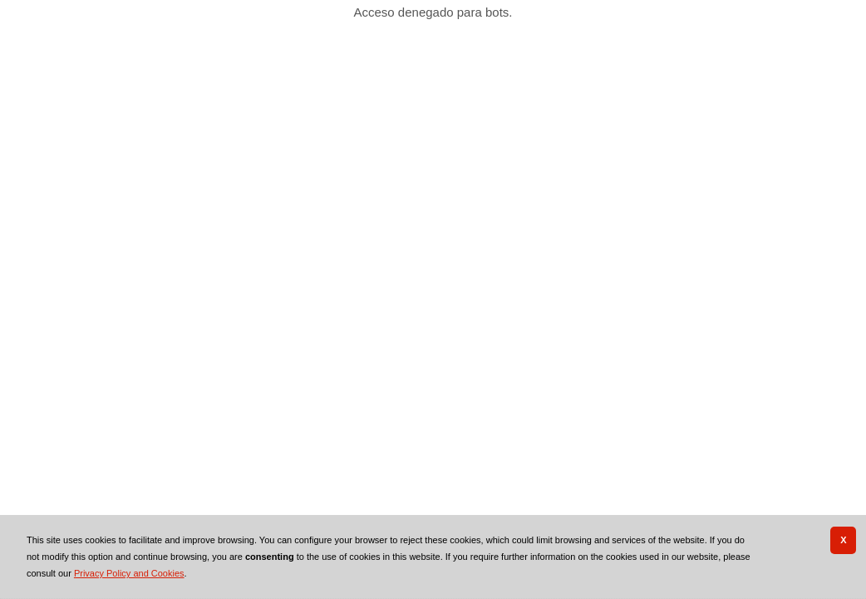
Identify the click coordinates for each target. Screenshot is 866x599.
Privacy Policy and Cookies (129, 573)
